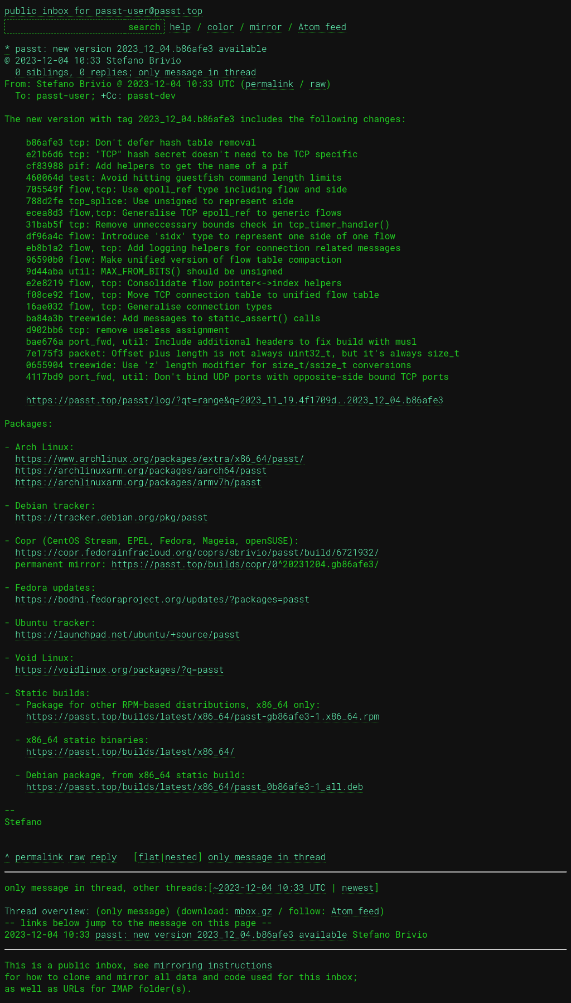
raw (317, 83)
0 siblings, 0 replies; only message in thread (135, 72)
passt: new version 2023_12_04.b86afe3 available (221, 934)
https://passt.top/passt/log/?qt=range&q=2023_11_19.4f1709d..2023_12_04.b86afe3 (234, 400)
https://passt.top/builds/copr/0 (195, 564)
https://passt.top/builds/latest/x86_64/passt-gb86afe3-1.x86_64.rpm (202, 716)
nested (181, 856)
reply (103, 856)
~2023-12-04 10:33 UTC (269, 887)
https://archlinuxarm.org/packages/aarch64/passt (141, 470)
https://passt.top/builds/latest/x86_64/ (130, 751)
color (220, 26)
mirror (266, 26)
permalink (269, 83)
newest (358, 887)
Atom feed (322, 26)
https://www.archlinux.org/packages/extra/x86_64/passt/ (159, 458)
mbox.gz (253, 911)
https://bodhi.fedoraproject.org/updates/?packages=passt (162, 599)
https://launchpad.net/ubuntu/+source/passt (127, 634)
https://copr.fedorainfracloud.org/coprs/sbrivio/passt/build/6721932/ (197, 552)
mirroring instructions (213, 965)
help (180, 26)
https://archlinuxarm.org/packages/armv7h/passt (138, 482)
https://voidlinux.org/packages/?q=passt (119, 669)
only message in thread (267, 856)
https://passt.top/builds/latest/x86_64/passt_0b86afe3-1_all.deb (194, 786)
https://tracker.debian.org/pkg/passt (111, 517)
